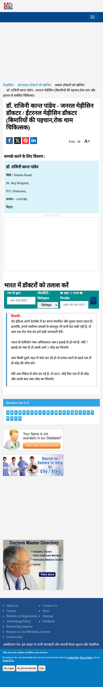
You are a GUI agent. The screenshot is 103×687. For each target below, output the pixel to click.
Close (41, 668)
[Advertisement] (51, 52)
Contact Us (50, 605)
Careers (11, 610)
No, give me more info (26, 668)
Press (46, 610)
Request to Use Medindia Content (28, 631)
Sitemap (48, 616)
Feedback (49, 621)
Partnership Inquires (19, 626)
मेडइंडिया (8, 85)
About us (12, 605)
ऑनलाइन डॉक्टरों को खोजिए (34, 85)
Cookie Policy (73, 657)
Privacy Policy (86, 657)
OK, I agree (9, 668)
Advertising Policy (18, 621)
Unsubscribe (14, 637)
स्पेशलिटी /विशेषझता (43, 295)
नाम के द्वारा (14, 293)
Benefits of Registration (21, 616)
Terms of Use (8, 660)
